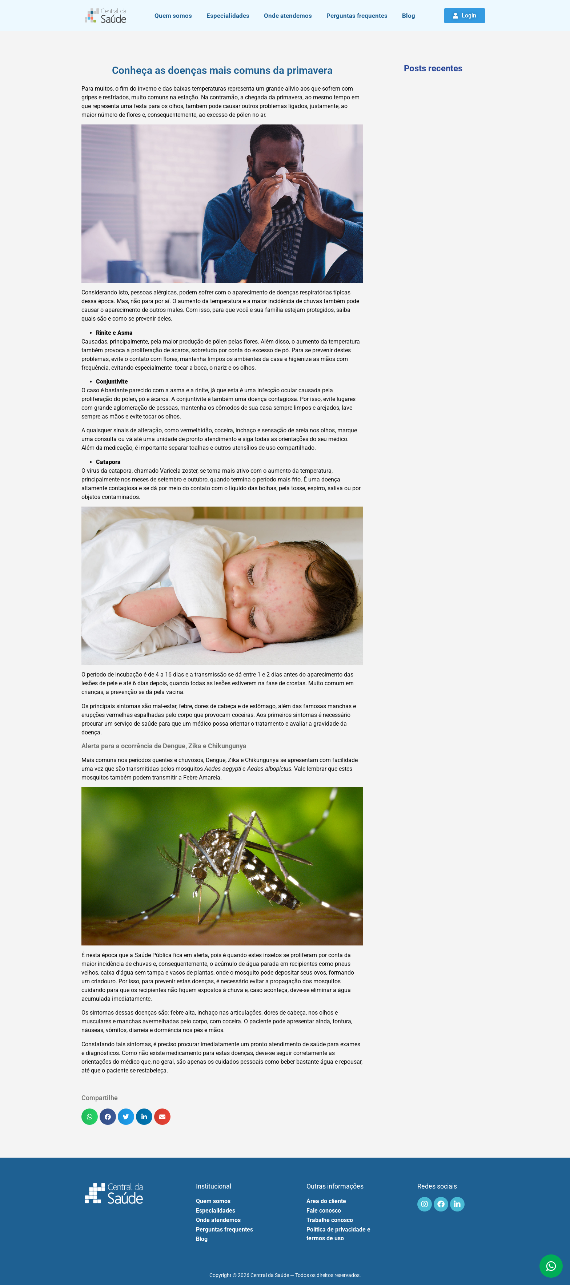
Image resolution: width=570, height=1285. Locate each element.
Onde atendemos (288, 15)
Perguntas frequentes (357, 15)
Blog (408, 15)
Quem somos (173, 15)
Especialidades (227, 15)
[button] (89, 1116)
